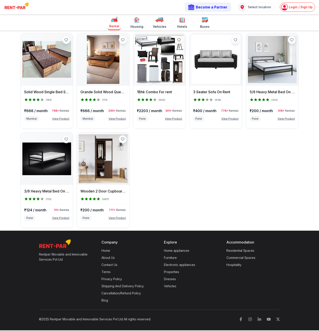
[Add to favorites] (66, 40)
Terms (106, 272)
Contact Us (109, 265)
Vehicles (170, 287)
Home (105, 251)
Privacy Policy (111, 279)
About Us (108, 258)
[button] (208, 7)
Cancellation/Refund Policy (121, 294)
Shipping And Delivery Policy (122, 287)
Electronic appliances (179, 265)
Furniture (170, 258)
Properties (171, 272)
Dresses (170, 279)
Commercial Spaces (240, 258)
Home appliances (176, 251)
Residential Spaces (240, 251)
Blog (104, 301)
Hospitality (233, 265)
